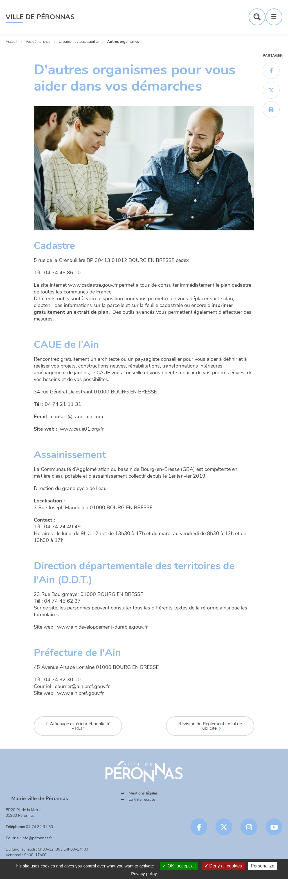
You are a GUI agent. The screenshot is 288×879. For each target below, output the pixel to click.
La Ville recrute (142, 799)
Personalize (262, 866)
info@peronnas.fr (37, 838)
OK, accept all (179, 866)
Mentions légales (143, 793)
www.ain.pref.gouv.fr (80, 693)
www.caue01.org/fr (82, 429)
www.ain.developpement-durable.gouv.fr (102, 627)
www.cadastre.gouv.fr (93, 285)
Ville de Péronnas (40, 16)
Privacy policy (144, 873)
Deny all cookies (223, 866)
